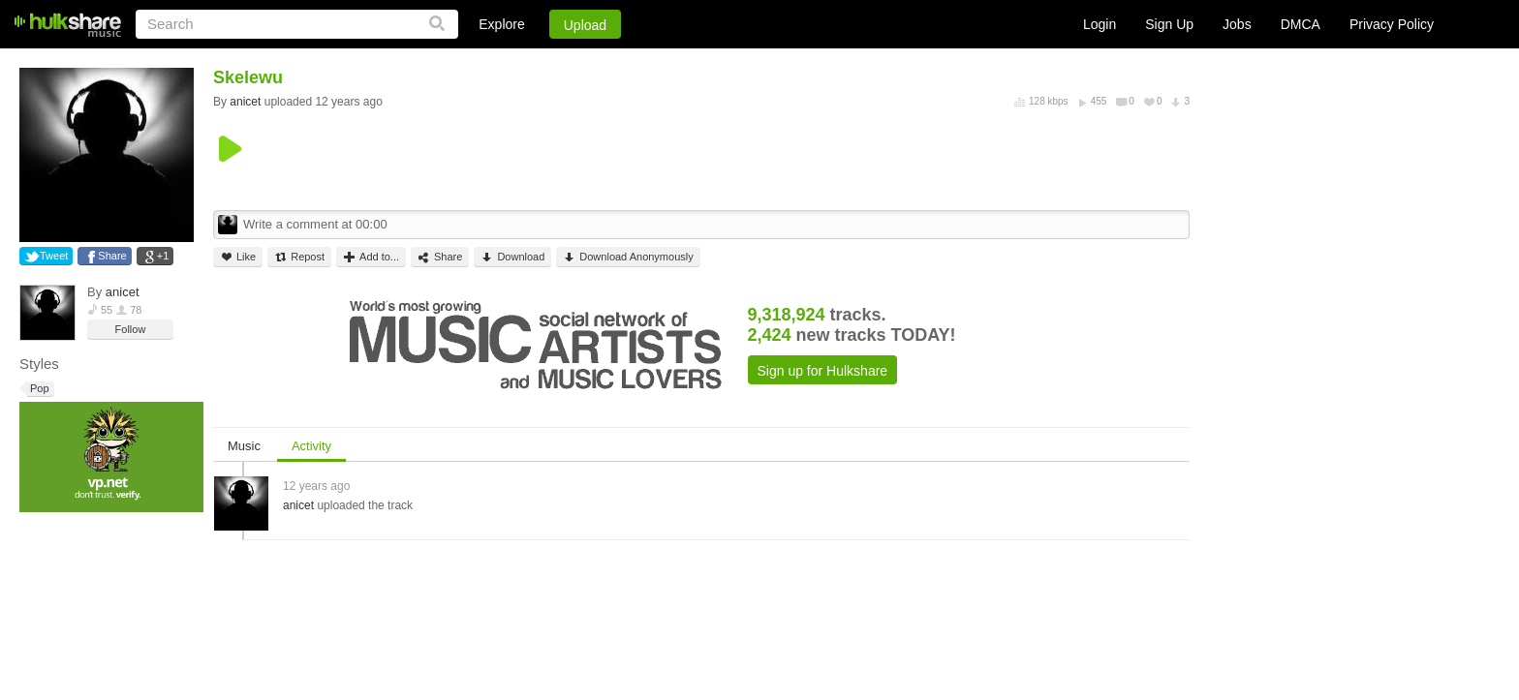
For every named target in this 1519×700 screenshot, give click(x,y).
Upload (585, 25)
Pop (38, 388)
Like (238, 257)
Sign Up (1169, 24)
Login (1099, 24)
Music (244, 446)
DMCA (1300, 24)
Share (112, 255)
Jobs (1237, 24)
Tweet (54, 255)
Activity (311, 446)
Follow (130, 329)
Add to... (371, 257)
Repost (299, 257)
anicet (123, 292)
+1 (163, 255)
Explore (501, 24)
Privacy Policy (1391, 24)
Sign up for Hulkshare (823, 371)
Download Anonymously (628, 257)
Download (512, 257)
